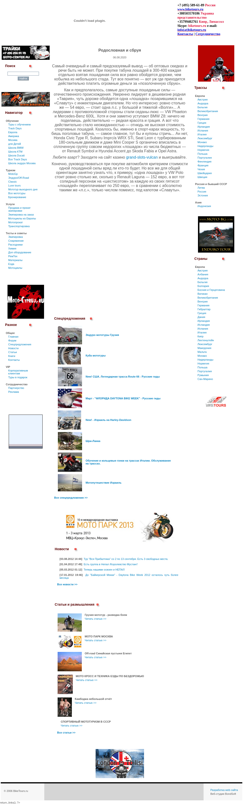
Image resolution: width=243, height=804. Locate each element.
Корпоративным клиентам (18, 372)
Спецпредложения (19, 344)
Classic (12, 181)
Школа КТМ (15, 151)
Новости (13, 348)
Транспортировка (19, 226)
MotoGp (13, 173)
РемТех (12, 256)
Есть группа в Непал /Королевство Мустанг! (111, 564)
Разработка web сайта (224, 790)
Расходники (15, 244)
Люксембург (204, 138)
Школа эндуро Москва (22, 163)
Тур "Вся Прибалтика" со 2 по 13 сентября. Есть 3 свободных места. (126, 558)
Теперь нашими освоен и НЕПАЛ (104, 569)
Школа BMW (15, 147)
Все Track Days (17, 159)
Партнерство (16, 388)
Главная (13, 336)
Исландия (203, 324)
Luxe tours (14, 185)
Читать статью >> (95, 618)
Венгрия (202, 115)
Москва (12, 140)
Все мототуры (16, 193)
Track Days (15, 128)
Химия (12, 248)
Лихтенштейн (205, 340)
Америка (13, 136)
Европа (12, 132)
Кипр (200, 336)
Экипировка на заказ (21, 214)
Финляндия (204, 161)
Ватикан (202, 293)
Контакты (14, 359)
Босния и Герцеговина (211, 289)
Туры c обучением (19, 124)
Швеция (202, 177)
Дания (201, 317)
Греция (201, 122)
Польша (202, 153)
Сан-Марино (205, 379)
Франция (202, 165)
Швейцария (204, 173)
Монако (202, 142)
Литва (201, 187)
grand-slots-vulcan (142, 157)
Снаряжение (16, 240)
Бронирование (17, 197)
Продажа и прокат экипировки (19, 209)
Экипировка (15, 236)
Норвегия (203, 149)
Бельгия (202, 107)
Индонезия (204, 206)
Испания (202, 130)
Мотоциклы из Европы (22, 218)
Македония (204, 348)
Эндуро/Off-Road (18, 177)
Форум (12, 340)
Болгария (203, 286)
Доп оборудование (19, 252)
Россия (201, 191)
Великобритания (207, 111)
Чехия (201, 169)
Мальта (202, 351)
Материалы (15, 260)
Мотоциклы (15, 267)
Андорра (202, 103)
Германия (203, 118)
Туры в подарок (17, 377)
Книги (11, 356)
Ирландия (203, 126)
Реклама (13, 391)
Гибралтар (204, 309)
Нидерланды (205, 146)
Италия (201, 134)
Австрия (202, 99)
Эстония (202, 195)
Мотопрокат (15, 222)
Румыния (203, 375)
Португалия (204, 157)
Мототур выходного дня (23, 189)
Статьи (12, 352)
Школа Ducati (16, 155)
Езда (11, 264)
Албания (202, 274)
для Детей (14, 143)
